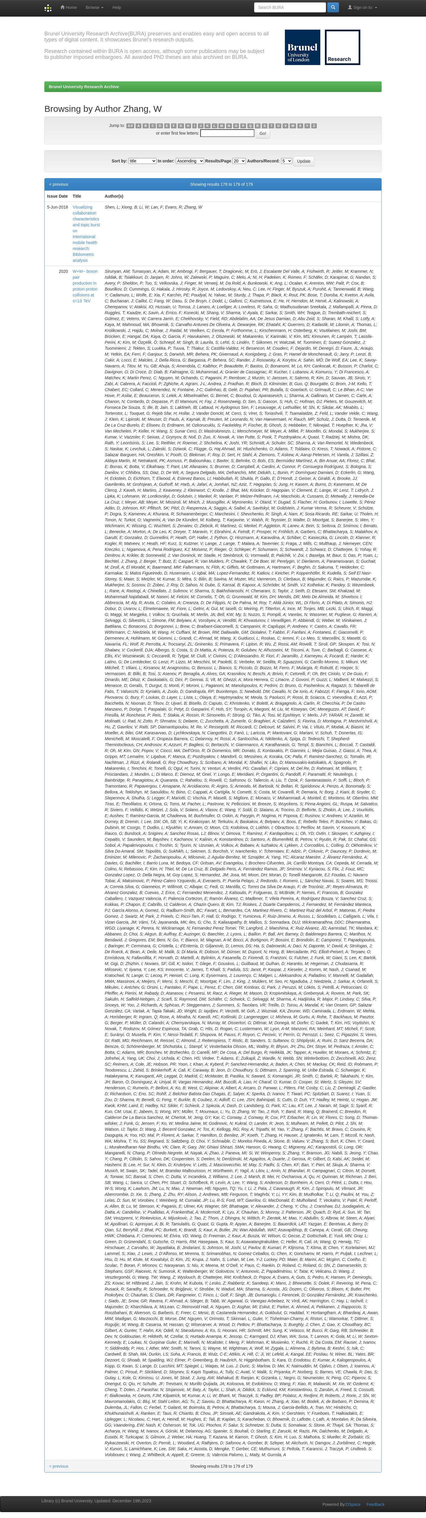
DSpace (353, 1504)
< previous (58, 184)
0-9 (130, 126)
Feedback (376, 1504)
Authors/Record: (263, 161)
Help (116, 7)
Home (68, 7)
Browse (95, 7)
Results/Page (218, 161)
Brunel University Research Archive (84, 86)
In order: (166, 161)
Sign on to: (362, 7)
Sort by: (119, 161)
